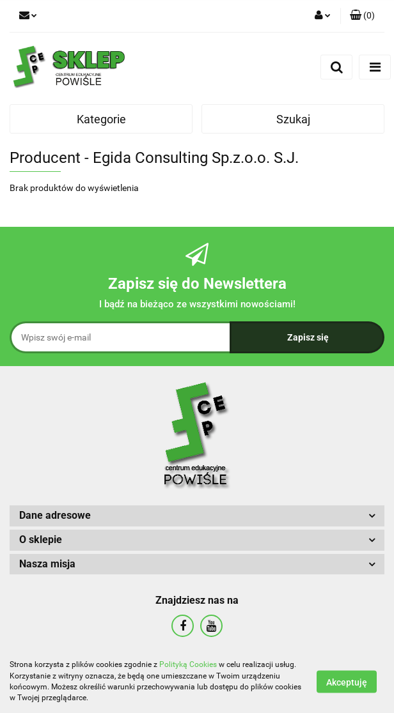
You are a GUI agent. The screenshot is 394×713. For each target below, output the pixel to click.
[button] (362, 16)
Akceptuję (346, 682)
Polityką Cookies (188, 664)
